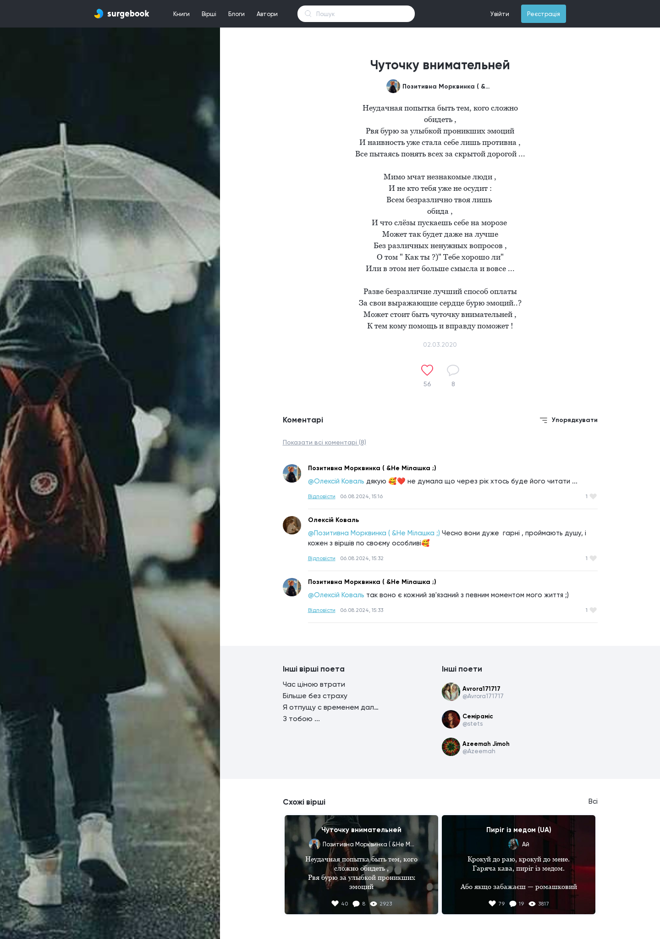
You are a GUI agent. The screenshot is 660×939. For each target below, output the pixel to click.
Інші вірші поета (314, 668)
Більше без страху (315, 695)
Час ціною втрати (314, 684)
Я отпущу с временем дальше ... (331, 707)
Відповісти (322, 496)
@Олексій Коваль (336, 481)
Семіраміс (477, 716)
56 (427, 384)
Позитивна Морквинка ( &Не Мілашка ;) (448, 86)
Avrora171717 (481, 688)
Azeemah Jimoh (486, 743)
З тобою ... (301, 718)
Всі (593, 801)
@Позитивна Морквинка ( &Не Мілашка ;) (374, 533)
